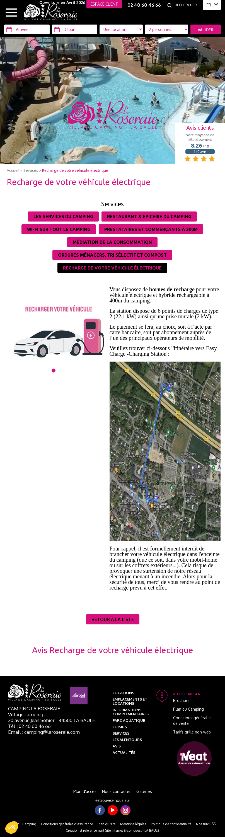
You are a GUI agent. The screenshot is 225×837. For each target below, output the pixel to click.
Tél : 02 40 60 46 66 (29, 726)
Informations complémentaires (131, 712)
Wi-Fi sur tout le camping (58, 229)
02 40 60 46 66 (144, 5)
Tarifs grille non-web (192, 732)
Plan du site (106, 824)
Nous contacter (116, 791)
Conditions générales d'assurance (67, 824)
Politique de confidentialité (171, 824)
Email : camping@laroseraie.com (44, 732)
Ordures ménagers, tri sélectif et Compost (112, 255)
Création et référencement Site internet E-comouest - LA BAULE (112, 830)
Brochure (181, 700)
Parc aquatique (129, 720)
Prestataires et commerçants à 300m (151, 229)
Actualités (124, 752)
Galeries (144, 791)
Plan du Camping (188, 709)
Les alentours (127, 739)
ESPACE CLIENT (104, 4)
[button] (11, 827)
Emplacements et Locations (130, 701)
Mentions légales (133, 824)
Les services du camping (63, 216)
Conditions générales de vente (192, 720)
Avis (117, 746)
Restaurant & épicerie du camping (149, 216)
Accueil (13, 170)
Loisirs (120, 727)
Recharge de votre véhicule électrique (75, 170)
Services (30, 170)
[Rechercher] (187, 5)
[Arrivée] (27, 29)
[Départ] (74, 29)
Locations (123, 693)
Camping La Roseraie (34, 708)
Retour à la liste (112, 619)
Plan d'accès (84, 791)
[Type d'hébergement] (166, 29)
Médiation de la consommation (112, 242)
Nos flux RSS (206, 824)
